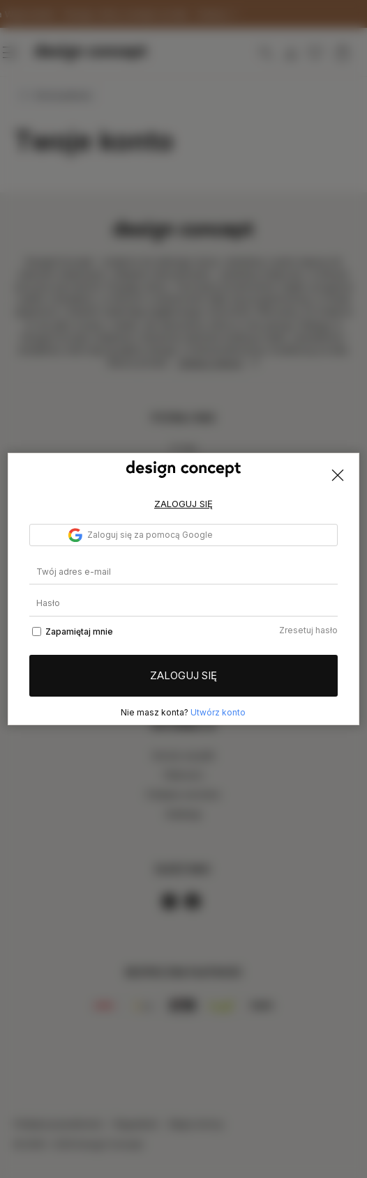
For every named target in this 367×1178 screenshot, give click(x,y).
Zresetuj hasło (308, 630)
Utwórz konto (218, 712)
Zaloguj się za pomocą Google (140, 535)
